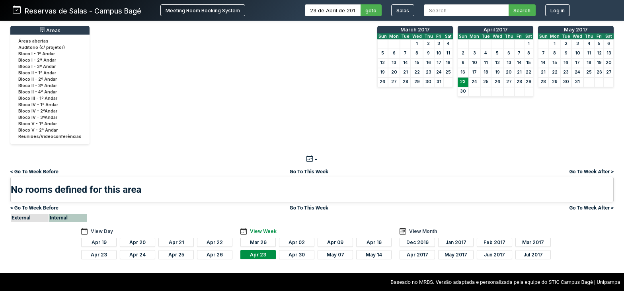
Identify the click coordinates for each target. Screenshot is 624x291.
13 (394, 62)
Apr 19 (99, 242)
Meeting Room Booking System (203, 11)
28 (405, 81)
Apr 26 (215, 255)
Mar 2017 (533, 242)
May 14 (374, 255)
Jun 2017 (494, 255)
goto (370, 11)
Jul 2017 (533, 255)
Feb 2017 (494, 242)
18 (448, 62)
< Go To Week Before (34, 172)
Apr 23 (99, 255)
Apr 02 (297, 242)
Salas (402, 11)
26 (382, 81)
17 (439, 62)
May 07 (335, 255)
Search (521, 11)
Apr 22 (215, 242)
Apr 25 (176, 255)
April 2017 (496, 30)
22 (417, 72)
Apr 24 (137, 255)
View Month (423, 231)
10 (438, 53)
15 (417, 62)
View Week (263, 231)
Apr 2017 (417, 255)
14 (405, 62)
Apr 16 (374, 242)
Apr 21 (176, 242)
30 (428, 81)
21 (405, 72)
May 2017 (576, 30)
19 (382, 72)
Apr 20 (137, 242)
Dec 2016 (417, 242)
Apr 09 (335, 242)
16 (428, 62)
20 (394, 72)
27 (394, 81)
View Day (102, 231)
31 (439, 81)
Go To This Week (309, 172)
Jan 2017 (455, 242)
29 (417, 81)
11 (448, 53)
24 (439, 72)
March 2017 (415, 30)
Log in (557, 11)
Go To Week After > (591, 172)
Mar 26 (258, 242)
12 (382, 62)
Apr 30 (297, 255)
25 (448, 72)
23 (428, 72)
